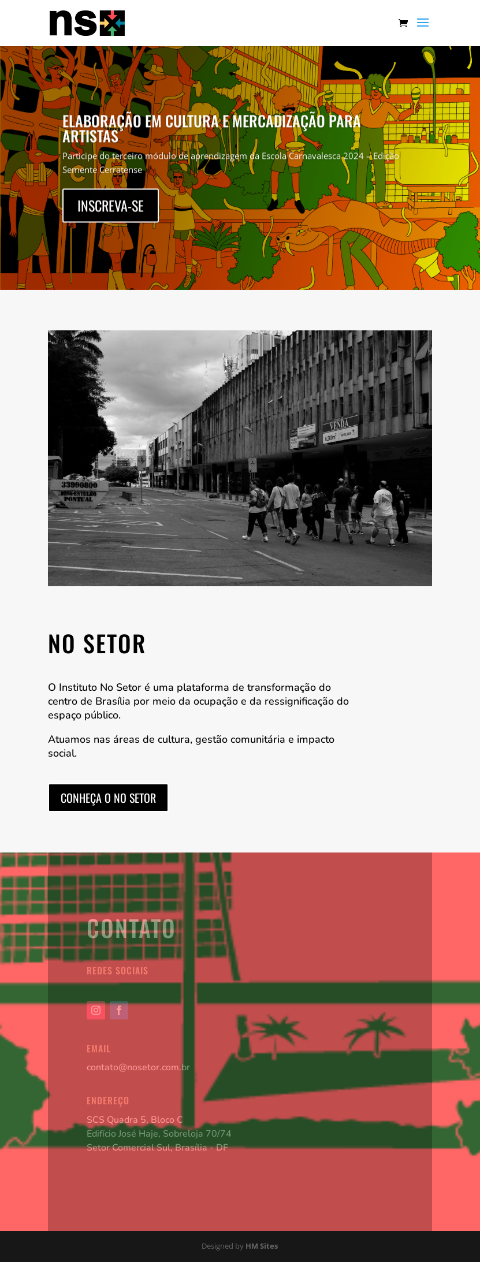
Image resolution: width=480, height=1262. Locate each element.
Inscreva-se (110, 209)
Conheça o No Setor (108, 797)
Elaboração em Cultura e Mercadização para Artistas (211, 132)
